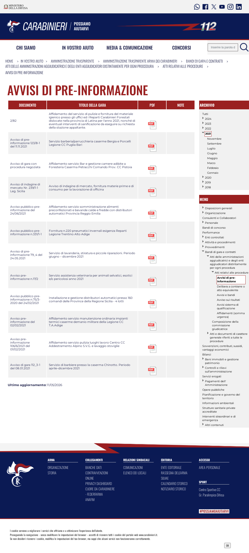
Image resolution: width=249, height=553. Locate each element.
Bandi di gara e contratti (204, 61)
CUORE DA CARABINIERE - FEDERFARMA (100, 491)
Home (9, 61)
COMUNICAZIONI (133, 467)
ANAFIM (90, 499)
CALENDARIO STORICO (174, 483)
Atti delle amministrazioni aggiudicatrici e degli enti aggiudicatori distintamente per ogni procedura (79, 66)
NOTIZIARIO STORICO (173, 488)
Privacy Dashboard (38, 545)
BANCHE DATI (93, 467)
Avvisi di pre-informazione (24, 72)
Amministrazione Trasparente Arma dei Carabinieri (140, 61)
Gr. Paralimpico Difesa (211, 494)
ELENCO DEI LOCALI (134, 472)
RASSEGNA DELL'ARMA (174, 472)
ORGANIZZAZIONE (58, 467)
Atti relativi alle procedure (183, 66)
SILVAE (165, 478)
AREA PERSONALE (209, 467)
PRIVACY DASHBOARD (98, 483)
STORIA (52, 472)
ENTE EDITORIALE (171, 467)
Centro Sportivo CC (209, 489)
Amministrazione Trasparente (72, 61)
